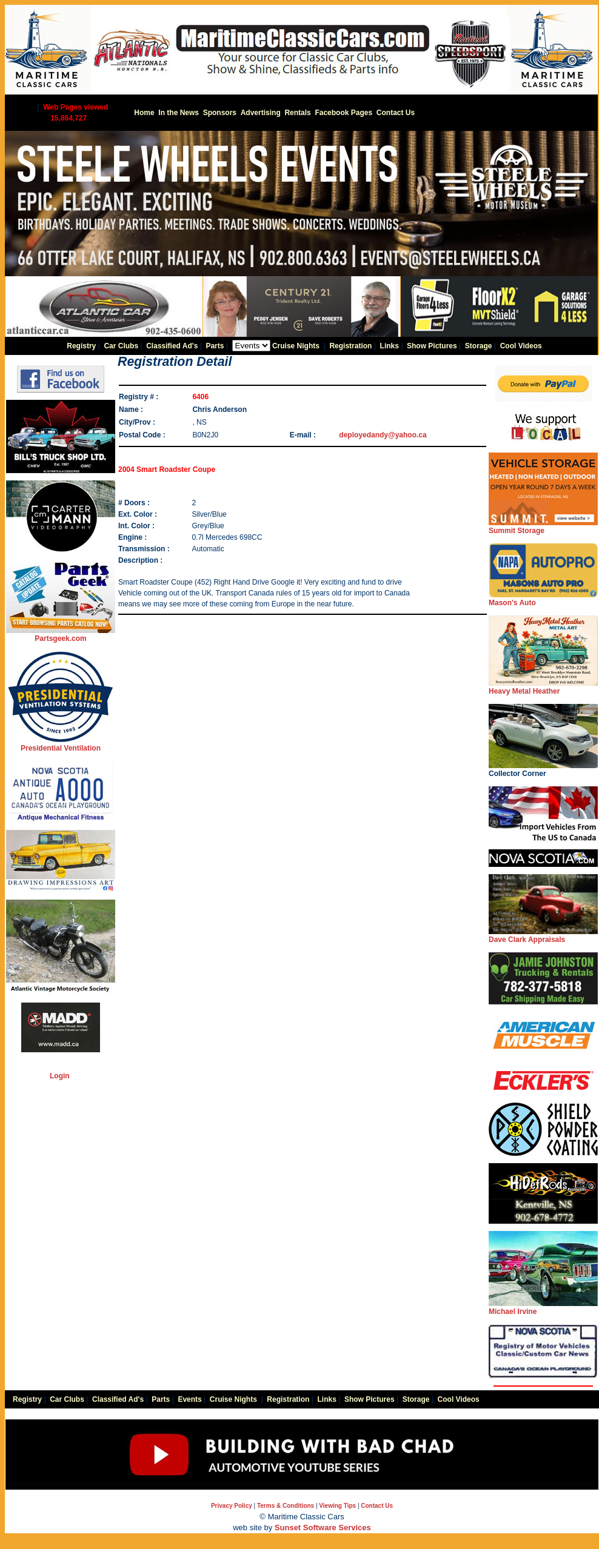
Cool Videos (521, 346)
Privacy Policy (231, 1505)
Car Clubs (121, 346)
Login (60, 1076)
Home (144, 112)
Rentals (297, 112)
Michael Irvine (543, 1307)
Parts (215, 346)
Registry (81, 346)
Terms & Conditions (285, 1505)
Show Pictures (432, 346)
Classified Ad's (172, 346)
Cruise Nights (296, 346)
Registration (350, 346)
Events (189, 1399)
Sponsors (219, 112)
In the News (178, 112)
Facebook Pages (343, 112)
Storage (478, 346)
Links (389, 346)
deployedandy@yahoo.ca (382, 435)
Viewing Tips (337, 1505)
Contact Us (395, 112)
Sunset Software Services (323, 1527)
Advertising (261, 112)
